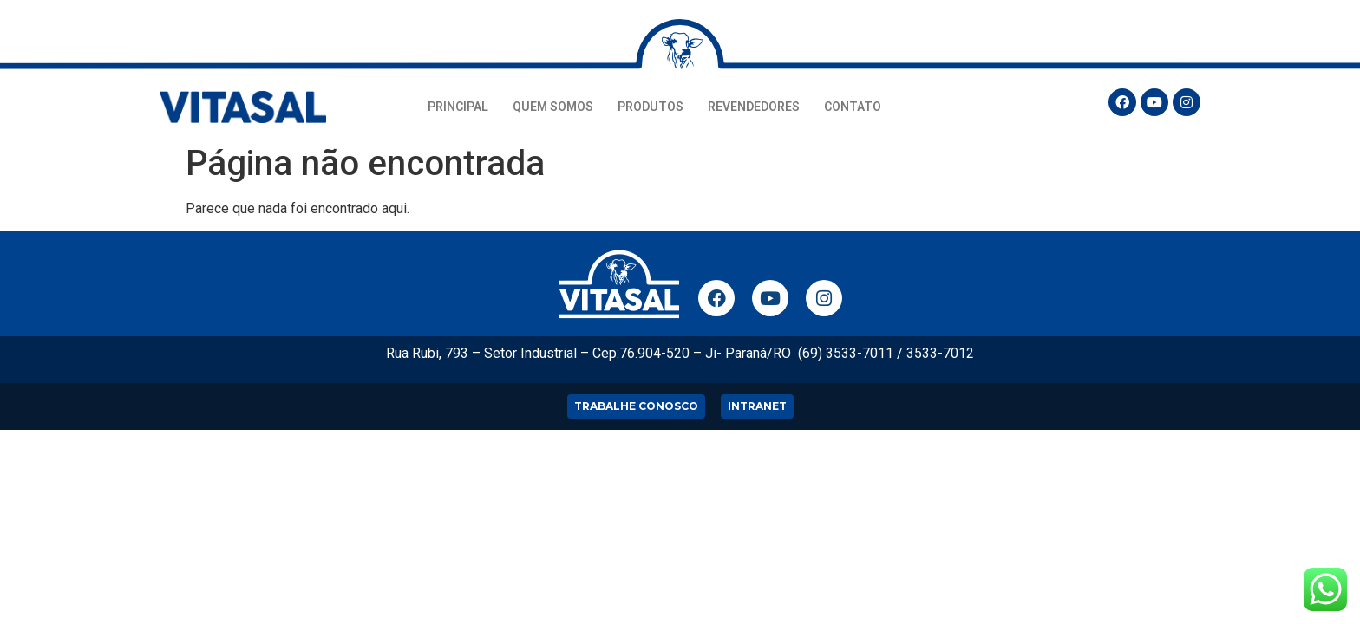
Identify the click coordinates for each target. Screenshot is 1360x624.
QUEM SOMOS (553, 107)
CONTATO (852, 107)
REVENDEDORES (754, 107)
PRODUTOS (650, 107)
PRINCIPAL (458, 107)
